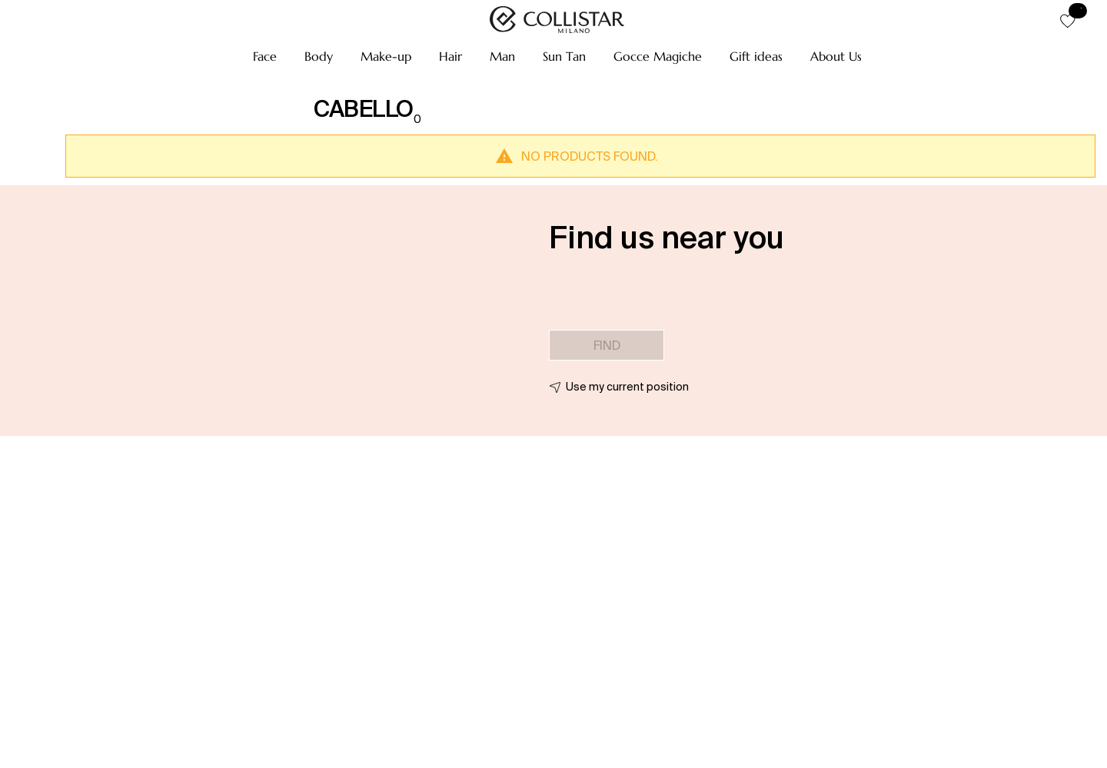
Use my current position (627, 387)
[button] (265, 56)
